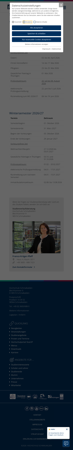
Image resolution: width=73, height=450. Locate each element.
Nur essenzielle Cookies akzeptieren (36, 39)
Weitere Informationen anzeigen (36, 44)
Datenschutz (56, 49)
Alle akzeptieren (36, 28)
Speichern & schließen (36, 33)
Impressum (46, 49)
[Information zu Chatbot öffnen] (66, 443)
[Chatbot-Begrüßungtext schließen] (66, 429)
